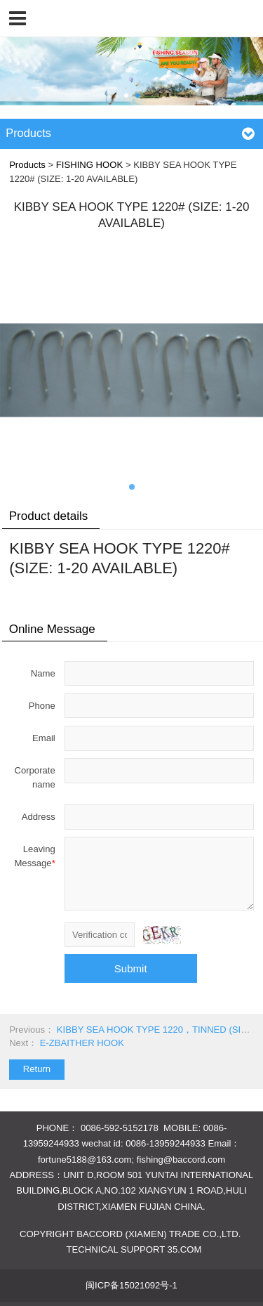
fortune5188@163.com (85, 1159)
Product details (48, 516)
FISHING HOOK (89, 164)
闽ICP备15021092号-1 (131, 1285)
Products (27, 164)
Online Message (52, 629)
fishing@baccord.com (181, 1159)
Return (36, 1069)
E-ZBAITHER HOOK (82, 1043)
